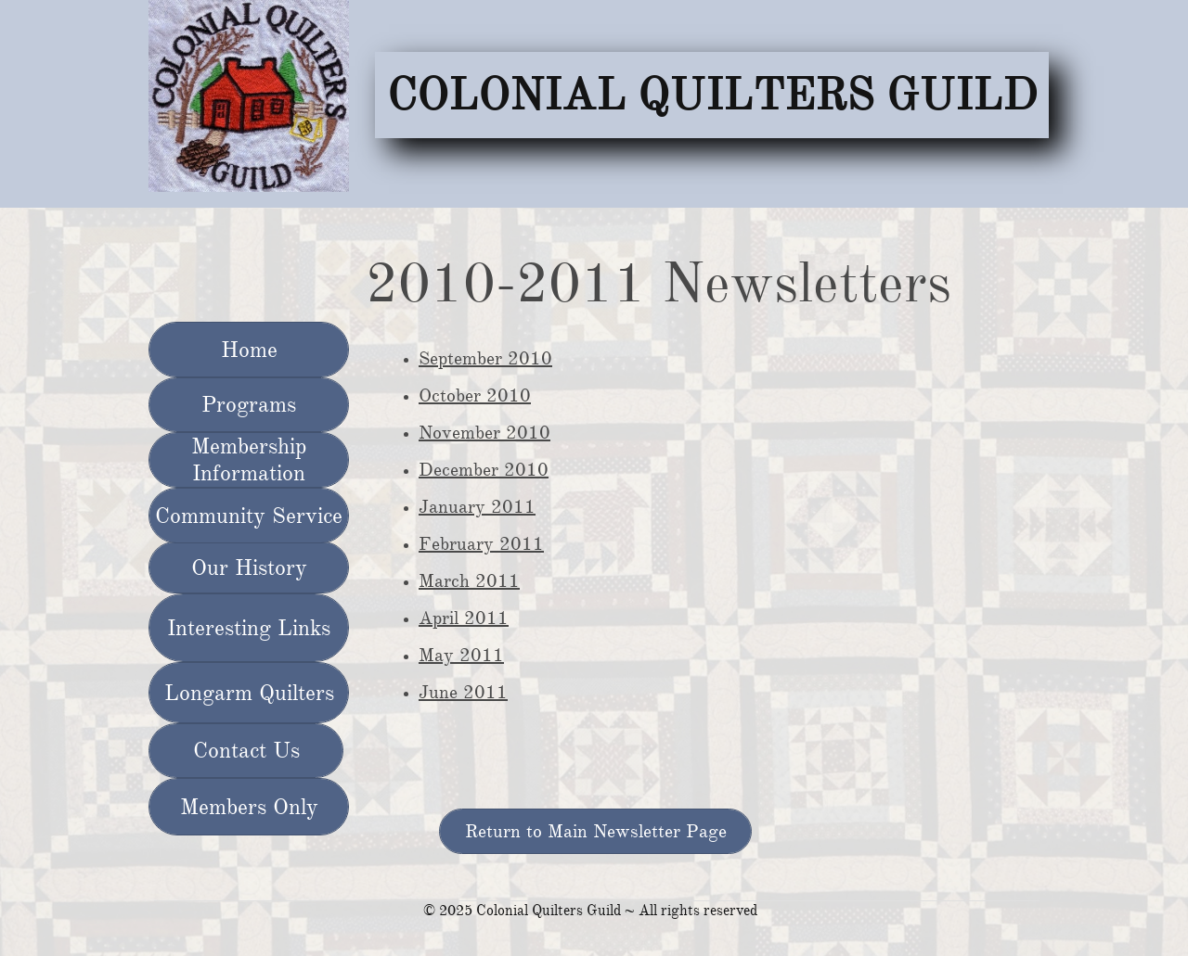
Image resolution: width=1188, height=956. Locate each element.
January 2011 (477, 506)
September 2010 (485, 358)
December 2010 (484, 469)
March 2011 (469, 581)
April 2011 (464, 618)
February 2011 (481, 543)
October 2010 (475, 395)
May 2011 (461, 655)
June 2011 (463, 692)
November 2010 (484, 432)
